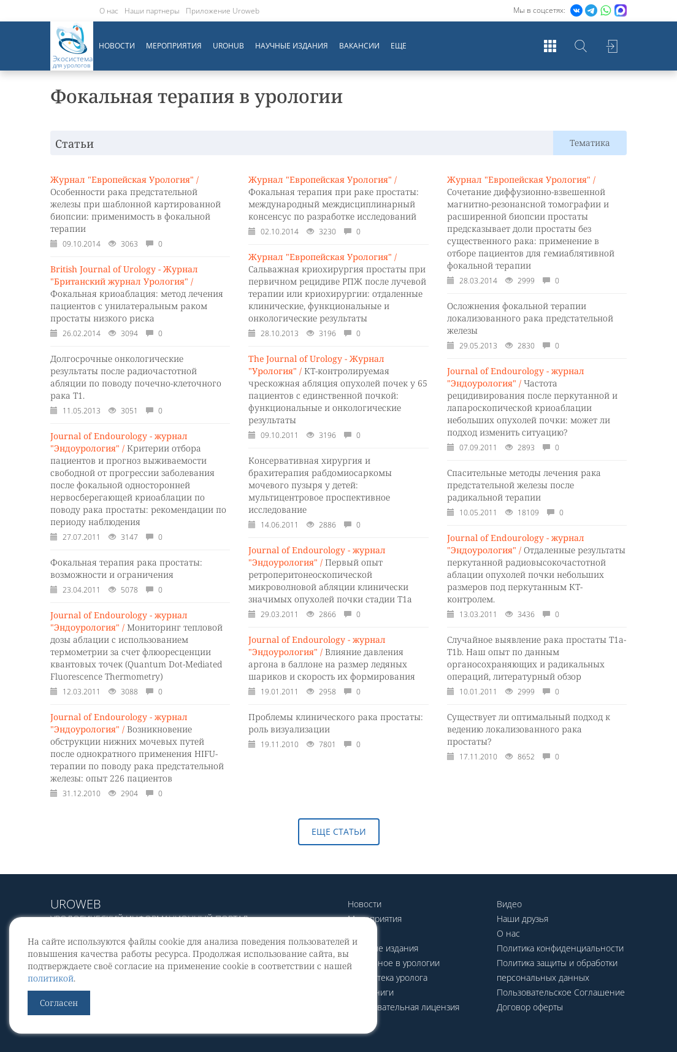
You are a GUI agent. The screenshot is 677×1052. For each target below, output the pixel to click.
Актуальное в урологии (394, 963)
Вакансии (359, 45)
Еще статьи (339, 831)
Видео (509, 904)
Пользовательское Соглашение (561, 992)
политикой (51, 978)
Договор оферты (530, 1007)
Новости (117, 45)
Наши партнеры (152, 11)
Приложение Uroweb (222, 11)
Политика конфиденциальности (560, 948)
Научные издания (291, 45)
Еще (399, 45)
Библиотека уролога (387, 977)
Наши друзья (522, 918)
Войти (611, 46)
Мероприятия (174, 45)
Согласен (59, 1002)
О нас (108, 11)
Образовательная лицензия (403, 1007)
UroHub (228, 45)
